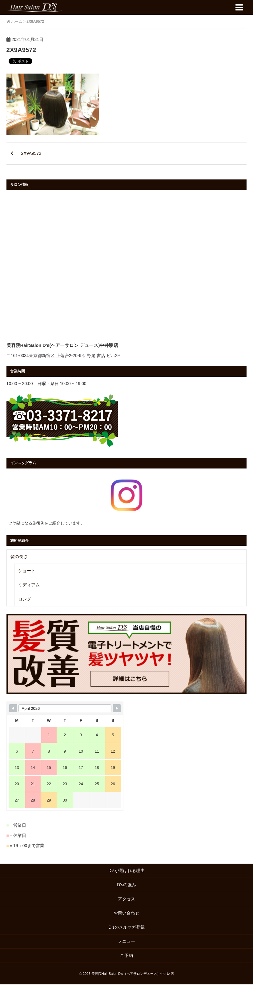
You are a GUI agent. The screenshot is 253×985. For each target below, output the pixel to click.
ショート (26, 571)
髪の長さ (19, 556)
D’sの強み (126, 885)
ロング (24, 599)
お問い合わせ (126, 913)
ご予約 (128, 956)
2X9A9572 (21, 49)
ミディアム (29, 585)
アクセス (126, 899)
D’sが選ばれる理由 (126, 871)
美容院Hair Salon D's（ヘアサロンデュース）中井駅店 (132, 974)
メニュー (126, 941)
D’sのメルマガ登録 (126, 927)
